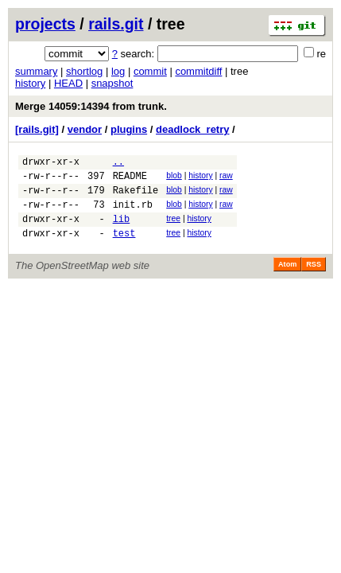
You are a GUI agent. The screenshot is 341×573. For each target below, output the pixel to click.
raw (226, 177)
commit (150, 71)
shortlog (84, 71)
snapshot (112, 83)
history (30, 83)
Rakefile (136, 197)
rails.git (115, 24)
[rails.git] (37, 129)
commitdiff (198, 71)
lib (121, 230)
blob (174, 177)
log (118, 71)
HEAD (68, 83)
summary (36, 71)
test (124, 247)
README (130, 180)
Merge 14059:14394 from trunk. (91, 106)
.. (118, 163)
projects (45, 24)
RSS (313, 279)
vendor (85, 129)
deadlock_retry (193, 129)
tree (173, 228)
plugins (128, 129)
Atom (287, 279)
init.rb (133, 213)
